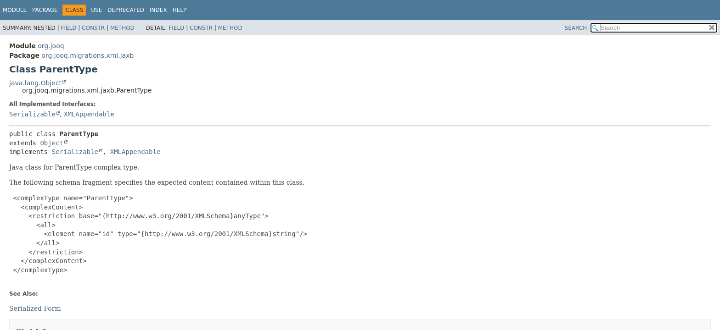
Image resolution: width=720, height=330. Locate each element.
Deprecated (125, 10)
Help (180, 10)
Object (51, 143)
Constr (93, 28)
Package (44, 10)
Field (68, 28)
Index (158, 10)
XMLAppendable (89, 114)
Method (122, 28)
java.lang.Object (35, 83)
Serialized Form (35, 308)
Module (15, 10)
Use (96, 10)
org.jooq (51, 46)
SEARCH (576, 28)
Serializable (32, 114)
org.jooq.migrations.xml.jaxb (87, 55)
